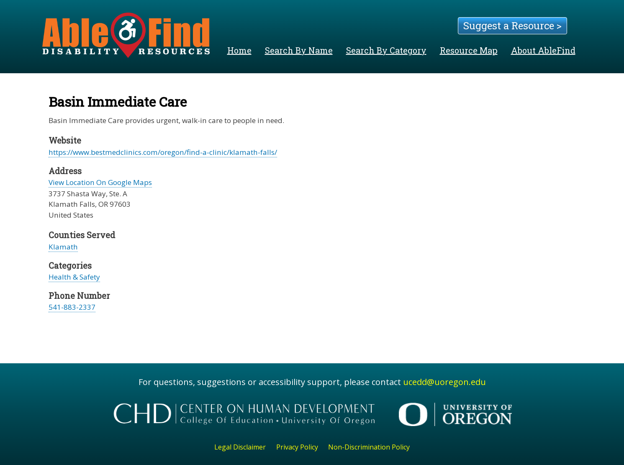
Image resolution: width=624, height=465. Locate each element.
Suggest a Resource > (512, 25)
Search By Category (386, 50)
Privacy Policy (297, 447)
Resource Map (469, 50)
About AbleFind (543, 50)
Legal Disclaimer (240, 447)
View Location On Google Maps (100, 182)
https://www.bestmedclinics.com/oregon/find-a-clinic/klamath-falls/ (163, 152)
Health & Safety (74, 277)
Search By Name (299, 50)
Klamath (63, 247)
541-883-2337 (72, 307)
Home (239, 50)
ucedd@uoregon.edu (444, 382)
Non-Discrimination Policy (369, 447)
